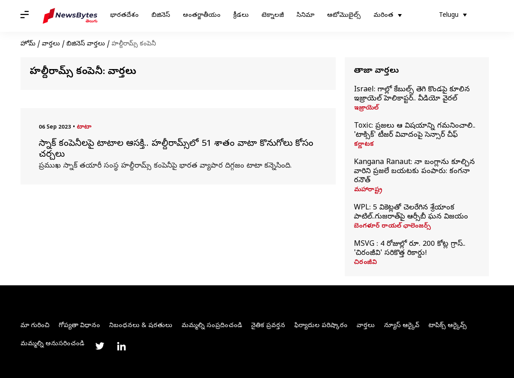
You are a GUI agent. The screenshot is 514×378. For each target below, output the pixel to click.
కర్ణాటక (364, 145)
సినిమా (305, 15)
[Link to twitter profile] (100, 346)
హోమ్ (27, 44)
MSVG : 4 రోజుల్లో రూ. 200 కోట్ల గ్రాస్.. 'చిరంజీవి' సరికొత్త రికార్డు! (409, 249)
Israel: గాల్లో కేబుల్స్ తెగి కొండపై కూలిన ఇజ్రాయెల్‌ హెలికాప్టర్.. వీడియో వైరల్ (412, 94)
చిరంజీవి (365, 263)
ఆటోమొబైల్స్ (344, 15)
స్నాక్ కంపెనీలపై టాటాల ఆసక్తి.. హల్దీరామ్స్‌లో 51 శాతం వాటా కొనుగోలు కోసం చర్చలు (176, 150)
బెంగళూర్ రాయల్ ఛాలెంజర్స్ (392, 227)
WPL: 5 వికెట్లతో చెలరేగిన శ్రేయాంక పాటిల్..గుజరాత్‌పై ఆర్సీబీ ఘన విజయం (411, 213)
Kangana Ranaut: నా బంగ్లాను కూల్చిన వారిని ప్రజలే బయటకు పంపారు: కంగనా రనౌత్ (414, 171)
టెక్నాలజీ (273, 15)
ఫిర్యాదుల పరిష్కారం (321, 326)
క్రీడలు (241, 15)
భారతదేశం (124, 15)
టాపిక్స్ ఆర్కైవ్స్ (447, 326)
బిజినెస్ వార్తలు (85, 44)
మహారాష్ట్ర (368, 190)
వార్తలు (51, 44)
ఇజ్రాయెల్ (366, 108)
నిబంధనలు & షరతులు (140, 326)
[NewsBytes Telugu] (70, 16)
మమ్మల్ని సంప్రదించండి (211, 326)
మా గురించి (35, 326)
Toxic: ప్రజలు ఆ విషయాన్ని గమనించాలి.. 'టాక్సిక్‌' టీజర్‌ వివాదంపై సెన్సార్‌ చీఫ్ (414, 131)
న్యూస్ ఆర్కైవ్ (401, 326)
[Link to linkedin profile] (121, 346)
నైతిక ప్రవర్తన (268, 326)
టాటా (84, 127)
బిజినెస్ (160, 15)
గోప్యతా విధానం (79, 326)
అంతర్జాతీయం (202, 15)
